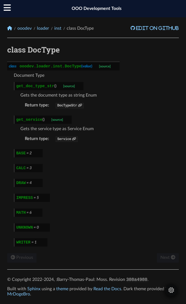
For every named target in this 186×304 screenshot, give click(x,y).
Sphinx (34, 289)
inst (57, 28)
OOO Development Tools (97, 8)
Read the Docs (107, 289)
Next (167, 257)
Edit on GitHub (157, 28)
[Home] (9, 28)
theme (62, 289)
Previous (22, 257)
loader (43, 28)
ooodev (24, 28)
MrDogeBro (18, 294)
